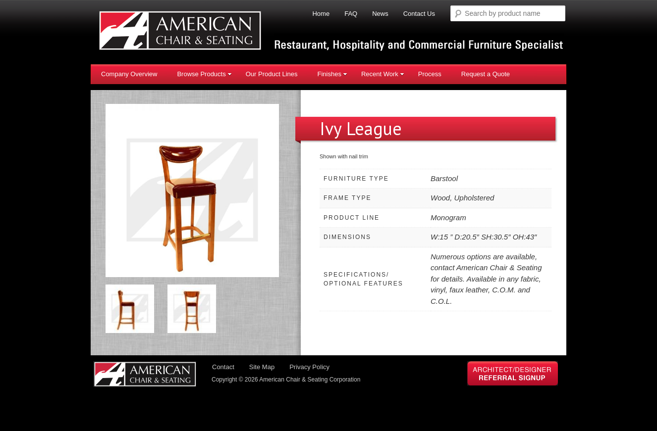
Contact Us (419, 13)
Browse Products (204, 74)
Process (429, 74)
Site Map (261, 367)
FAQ (350, 13)
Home (320, 13)
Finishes (332, 74)
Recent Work (382, 74)
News (380, 13)
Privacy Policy (309, 367)
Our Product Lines (272, 74)
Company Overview (129, 74)
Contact (223, 367)
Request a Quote (485, 74)
